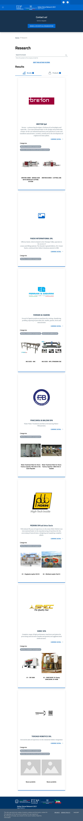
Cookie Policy (65, 812)
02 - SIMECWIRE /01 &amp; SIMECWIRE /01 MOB (51, 680)
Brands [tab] (28, 73)
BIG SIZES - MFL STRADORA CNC (51, 363)
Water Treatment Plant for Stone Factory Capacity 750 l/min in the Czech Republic (31, 468)
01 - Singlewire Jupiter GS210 (30, 576)
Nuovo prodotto (30, 784)
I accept (76, 812)
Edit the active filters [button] (41, 63)
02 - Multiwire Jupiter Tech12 (51, 576)
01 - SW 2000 (31, 680)
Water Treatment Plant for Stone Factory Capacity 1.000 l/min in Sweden (51, 468)
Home (17, 38)
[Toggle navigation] (3, 7)
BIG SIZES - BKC (30, 363)
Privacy (57, 812)
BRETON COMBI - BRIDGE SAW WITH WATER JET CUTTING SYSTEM (30, 180)
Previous (19, 168)
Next (64, 168)
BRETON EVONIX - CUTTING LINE (51, 178)
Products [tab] (55, 73)
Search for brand (21, 55)
